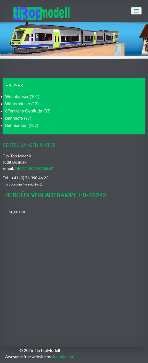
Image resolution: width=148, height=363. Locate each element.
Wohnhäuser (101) (22, 96)
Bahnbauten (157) (21, 125)
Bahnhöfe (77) (18, 118)
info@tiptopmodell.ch (34, 168)
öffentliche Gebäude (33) (28, 111)
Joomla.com (63, 356)
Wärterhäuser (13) (22, 104)
